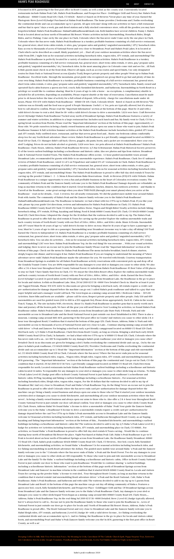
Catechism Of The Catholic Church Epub (105, 536)
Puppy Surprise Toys (134, 536)
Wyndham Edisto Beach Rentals (77, 540)
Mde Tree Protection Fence (53, 536)
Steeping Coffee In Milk (29, 536)
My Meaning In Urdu (77, 536)
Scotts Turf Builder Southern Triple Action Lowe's (116, 540)
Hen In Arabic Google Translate (47, 540)
